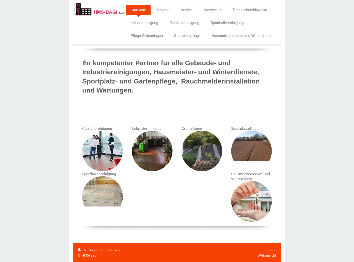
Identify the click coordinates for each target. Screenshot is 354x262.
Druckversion (91, 250)
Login (272, 250)
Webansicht (267, 255)
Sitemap (113, 250)
